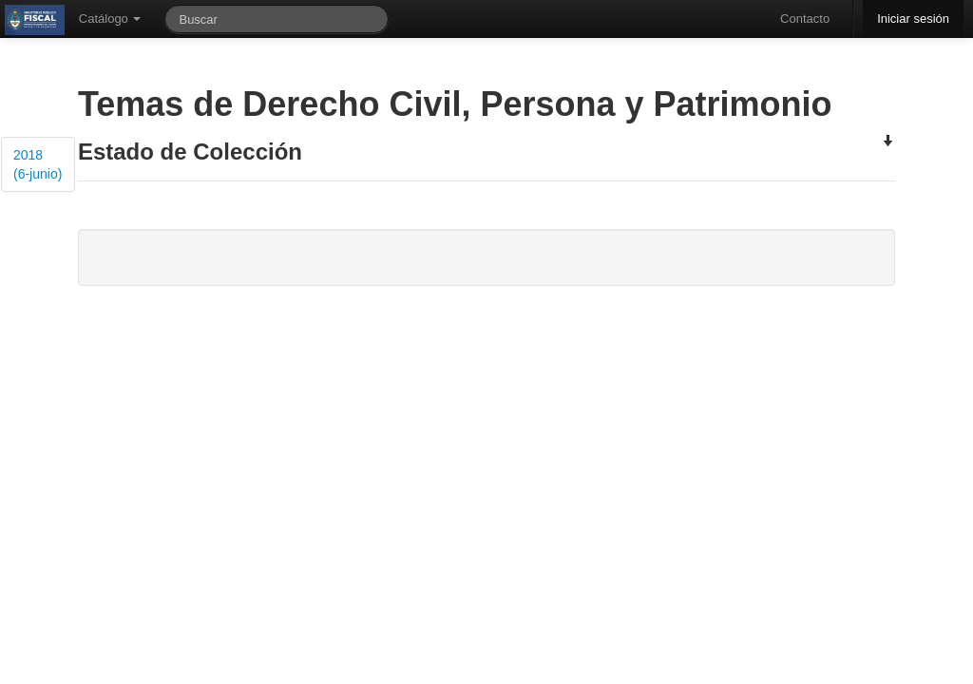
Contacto (805, 18)
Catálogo (110, 18)
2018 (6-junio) (37, 164)
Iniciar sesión (913, 18)
